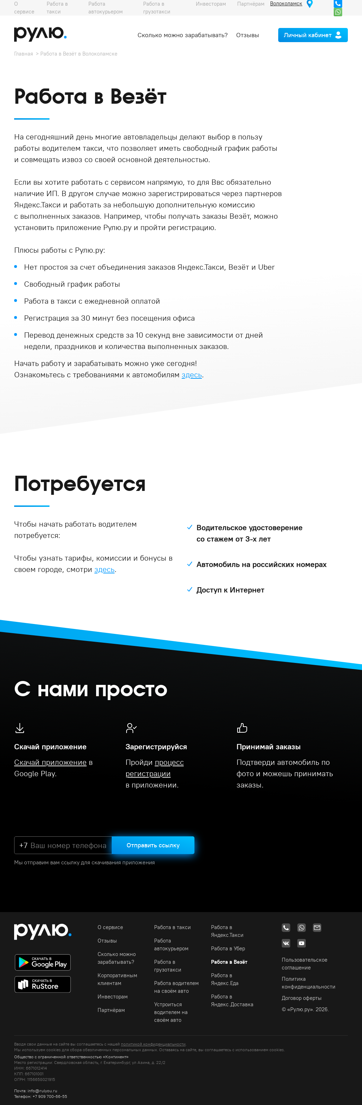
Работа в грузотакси (167, 965)
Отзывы (247, 35)
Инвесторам (113, 996)
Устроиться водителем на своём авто (171, 1012)
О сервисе (110, 927)
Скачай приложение (50, 762)
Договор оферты (302, 998)
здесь (192, 374)
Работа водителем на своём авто (176, 987)
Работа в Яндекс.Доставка (232, 1000)
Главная (23, 53)
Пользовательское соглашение (304, 963)
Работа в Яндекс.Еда (225, 979)
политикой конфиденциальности (153, 1044)
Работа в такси (172, 927)
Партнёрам (111, 1010)
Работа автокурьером (171, 944)
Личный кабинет (308, 35)
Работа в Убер (228, 948)
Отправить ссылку (153, 845)
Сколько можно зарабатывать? (183, 35)
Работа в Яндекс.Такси (227, 931)
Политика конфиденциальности (308, 982)
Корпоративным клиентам (117, 979)
